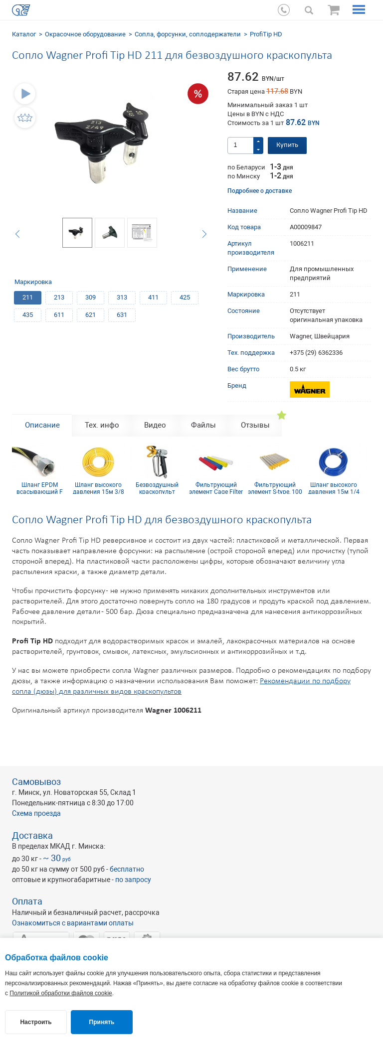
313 (122, 297)
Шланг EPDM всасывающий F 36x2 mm (39, 488)
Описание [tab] (42, 425)
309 (90, 297)
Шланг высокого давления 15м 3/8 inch (98, 488)
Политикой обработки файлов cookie (60, 993)
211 (27, 297)
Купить (287, 145)
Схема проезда (36, 813)
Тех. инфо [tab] (102, 425)
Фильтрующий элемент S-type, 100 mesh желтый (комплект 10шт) (275, 488)
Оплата (27, 901)
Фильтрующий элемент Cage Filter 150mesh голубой (216, 488)
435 (27, 314)
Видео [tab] (155, 425)
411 (153, 297)
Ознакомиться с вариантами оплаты (73, 923)
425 (185, 297)
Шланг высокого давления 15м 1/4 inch (334, 488)
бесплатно (127, 869)
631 (122, 314)
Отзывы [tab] (255, 425)
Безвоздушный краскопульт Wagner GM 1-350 (157, 488)
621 (90, 314)
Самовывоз (36, 781)
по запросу (133, 880)
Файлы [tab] (203, 425)
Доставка (32, 835)
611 (59, 314)
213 (59, 297)
